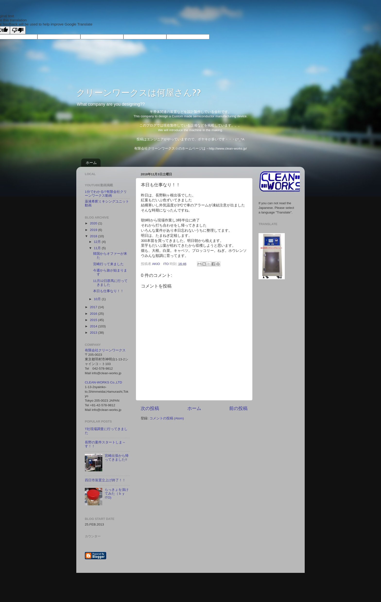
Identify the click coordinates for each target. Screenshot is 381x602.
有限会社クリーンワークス (105, 350)
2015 (94, 320)
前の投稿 (238, 408)
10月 (98, 299)
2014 (94, 326)
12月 (98, 242)
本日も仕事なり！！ (108, 291)
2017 (94, 307)
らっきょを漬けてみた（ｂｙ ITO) (117, 493)
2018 (94, 236)
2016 (94, 313)
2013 (94, 332)
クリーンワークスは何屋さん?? (138, 92)
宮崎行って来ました (108, 264)
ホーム (91, 163)
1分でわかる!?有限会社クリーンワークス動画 (106, 193)
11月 (98, 248)
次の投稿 (150, 408)
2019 (94, 230)
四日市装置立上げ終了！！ (105, 480)
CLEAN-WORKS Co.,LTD (103, 382)
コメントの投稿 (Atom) (166, 418)
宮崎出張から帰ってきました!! (117, 457)
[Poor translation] (18, 30)
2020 (94, 223)
